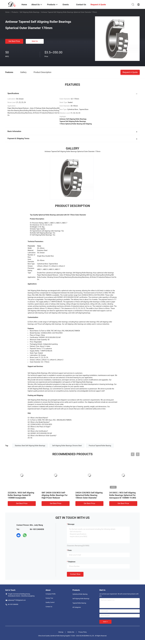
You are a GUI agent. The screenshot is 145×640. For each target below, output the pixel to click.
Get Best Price (14, 41)
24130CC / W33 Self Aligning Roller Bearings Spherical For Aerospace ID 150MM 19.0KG (122, 495)
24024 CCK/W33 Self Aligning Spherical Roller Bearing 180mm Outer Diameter (89, 495)
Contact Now (75, 574)
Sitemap (60, 632)
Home (7, 12)
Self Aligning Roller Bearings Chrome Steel (67, 445)
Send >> (105, 621)
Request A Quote (130, 72)
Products (15, 12)
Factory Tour (49, 598)
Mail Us (35, 41)
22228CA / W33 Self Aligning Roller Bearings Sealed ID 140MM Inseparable (21, 495)
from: (70, 550)
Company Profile (50, 594)
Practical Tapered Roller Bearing (100, 445)
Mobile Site (70, 632)
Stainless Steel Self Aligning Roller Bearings (30, 445)
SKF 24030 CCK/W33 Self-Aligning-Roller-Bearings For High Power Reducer (55, 495)
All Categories (76, 607)
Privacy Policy (82, 632)
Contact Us (49, 606)
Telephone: (72, 562)
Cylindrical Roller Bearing (79, 594)
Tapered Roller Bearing (79, 603)
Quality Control (50, 602)
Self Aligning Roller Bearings (29, 12)
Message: (71, 524)
